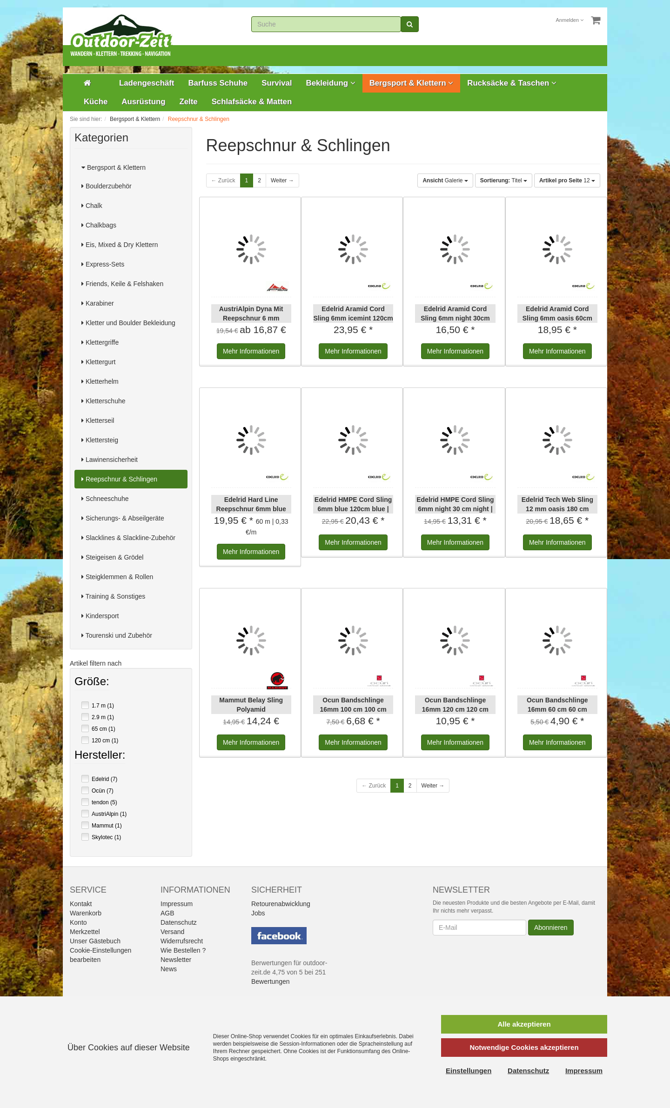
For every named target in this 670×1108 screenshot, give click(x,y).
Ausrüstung (143, 101)
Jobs (258, 913)
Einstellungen (468, 1071)
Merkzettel (85, 931)
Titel (503, 180)
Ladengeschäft (146, 83)
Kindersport (100, 616)
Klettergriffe (100, 342)
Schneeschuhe (105, 498)
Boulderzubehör (106, 186)
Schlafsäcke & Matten (252, 101)
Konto (78, 922)
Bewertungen (270, 981)
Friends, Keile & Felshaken (122, 283)
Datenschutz (179, 922)
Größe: (91, 682)
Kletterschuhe (103, 401)
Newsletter (176, 959)
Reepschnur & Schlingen (119, 479)
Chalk (91, 205)
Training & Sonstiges (113, 596)
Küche (95, 101)
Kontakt (81, 904)
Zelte (188, 101)
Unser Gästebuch (95, 941)
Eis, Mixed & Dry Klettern (119, 244)
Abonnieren (551, 927)
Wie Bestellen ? (183, 950)
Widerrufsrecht (182, 941)
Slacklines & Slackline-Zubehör (128, 537)
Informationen (251, 351)
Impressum (177, 904)
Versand (172, 931)
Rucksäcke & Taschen (511, 83)
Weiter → (282, 180)
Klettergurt (98, 362)
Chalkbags (98, 225)
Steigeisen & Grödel (112, 557)
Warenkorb (85, 913)
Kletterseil (97, 420)
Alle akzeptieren (523, 1024)
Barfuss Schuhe (218, 83)
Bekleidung (330, 83)
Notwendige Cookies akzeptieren (523, 1047)
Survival (276, 83)
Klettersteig (99, 440)
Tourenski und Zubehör (116, 635)
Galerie (445, 180)
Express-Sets (102, 264)
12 (567, 180)
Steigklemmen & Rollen (117, 577)
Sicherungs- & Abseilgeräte (122, 518)
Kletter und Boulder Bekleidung (128, 323)
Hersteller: (99, 756)
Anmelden (570, 20)
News (169, 969)
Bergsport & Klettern (411, 83)
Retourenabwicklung (280, 904)
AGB (167, 913)
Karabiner (97, 303)
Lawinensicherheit (109, 459)
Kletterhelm (100, 381)
